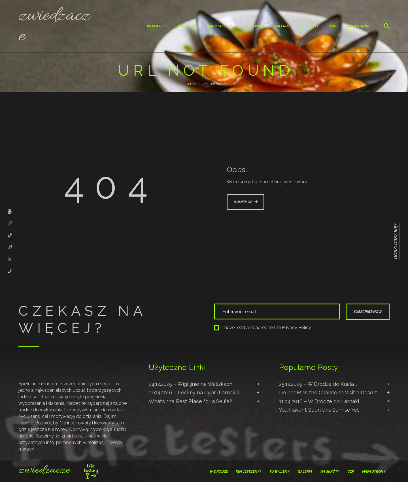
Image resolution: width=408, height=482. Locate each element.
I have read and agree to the (262, 327)
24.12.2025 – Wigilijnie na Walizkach (190, 384)
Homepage (243, 202)
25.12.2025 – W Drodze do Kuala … (318, 384)
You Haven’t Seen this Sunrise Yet (319, 410)
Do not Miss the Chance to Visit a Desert (328, 392)
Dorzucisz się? (395, 241)
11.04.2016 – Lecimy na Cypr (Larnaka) (194, 392)
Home (191, 84)
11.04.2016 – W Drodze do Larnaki (319, 401)
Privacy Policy (296, 327)
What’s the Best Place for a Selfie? (190, 401)
